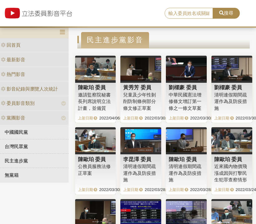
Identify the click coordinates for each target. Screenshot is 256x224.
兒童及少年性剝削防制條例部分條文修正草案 (139, 101)
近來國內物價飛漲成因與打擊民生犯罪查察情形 (230, 173)
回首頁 (11, 45)
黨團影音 (13, 117)
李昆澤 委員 (137, 159)
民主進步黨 (16, 160)
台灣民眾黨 (16, 146)
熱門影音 (13, 74)
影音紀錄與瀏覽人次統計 (29, 88)
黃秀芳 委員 (137, 87)
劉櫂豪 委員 (183, 87)
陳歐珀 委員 (92, 87)
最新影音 (13, 59)
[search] (189, 13)
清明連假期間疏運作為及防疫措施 (230, 101)
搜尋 (226, 13)
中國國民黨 (16, 132)
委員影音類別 (18, 103)
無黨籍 (12, 175)
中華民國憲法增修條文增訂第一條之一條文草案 (185, 101)
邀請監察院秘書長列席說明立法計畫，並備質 (94, 101)
